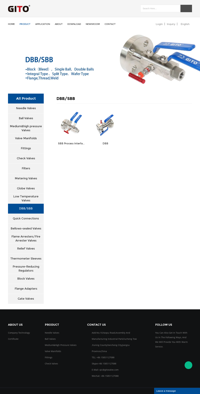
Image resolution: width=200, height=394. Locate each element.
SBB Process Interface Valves (72, 143)
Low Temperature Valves (25, 198)
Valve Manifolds (26, 138)
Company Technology (19, 332)
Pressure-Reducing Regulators (26, 268)
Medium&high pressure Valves (26, 128)
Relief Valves (26, 248)
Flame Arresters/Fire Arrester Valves (25, 238)
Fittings (26, 148)
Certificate (13, 338)
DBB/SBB (26, 208)
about (59, 24)
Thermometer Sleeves (25, 258)
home (11, 24)
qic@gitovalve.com (109, 369)
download (74, 24)
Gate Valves (26, 298)
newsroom (93, 24)
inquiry (171, 24)
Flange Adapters (26, 288)
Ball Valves (26, 118)
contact (110, 24)
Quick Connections (26, 218)
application (42, 24)
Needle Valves (26, 108)
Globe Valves (26, 188)
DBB (105, 143)
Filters (26, 168)
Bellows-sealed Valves (26, 228)
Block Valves (25, 278)
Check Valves (26, 158)
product (25, 24)
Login (159, 24)
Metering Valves (26, 178)
